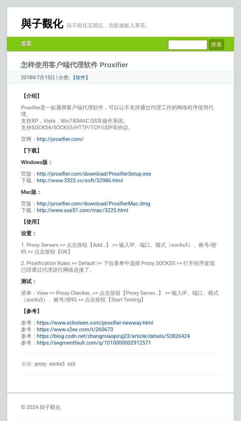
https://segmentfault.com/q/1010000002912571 (94, 343)
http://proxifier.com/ (60, 139)
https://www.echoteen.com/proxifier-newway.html (95, 323)
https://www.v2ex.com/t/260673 (75, 329)
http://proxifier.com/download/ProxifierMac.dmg (93, 204)
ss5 (71, 364)
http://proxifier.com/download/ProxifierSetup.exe (94, 174)
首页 (26, 44)
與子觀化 (42, 23)
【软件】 (80, 77)
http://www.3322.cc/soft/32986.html (80, 180)
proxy (41, 364)
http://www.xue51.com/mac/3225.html (82, 210)
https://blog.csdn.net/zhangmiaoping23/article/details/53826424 (113, 336)
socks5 (57, 364)
